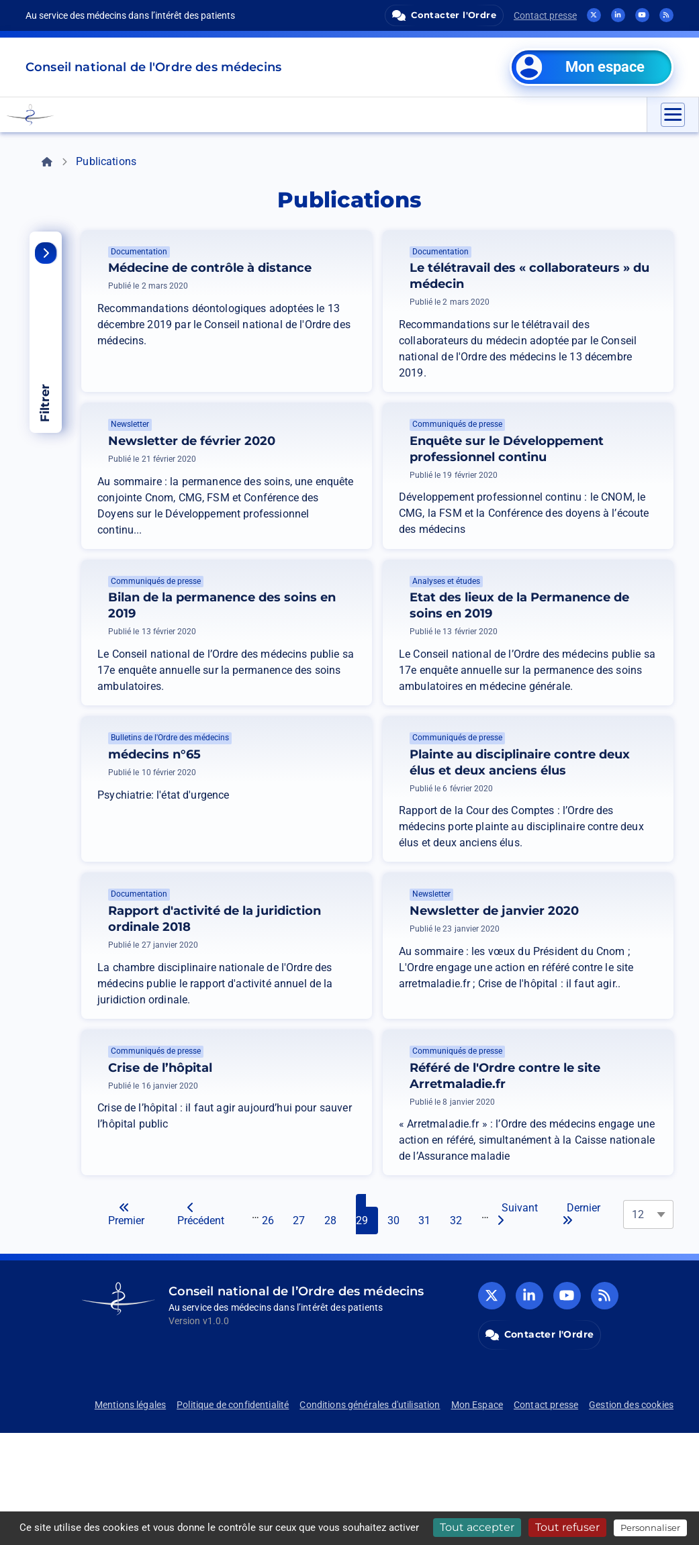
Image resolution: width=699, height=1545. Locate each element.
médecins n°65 (154, 802)
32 (461, 1326)
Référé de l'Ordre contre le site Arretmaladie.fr (566, 1179)
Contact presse (545, 15)
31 (429, 1326)
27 (304, 1326)
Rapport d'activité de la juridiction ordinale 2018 (278, 1007)
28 (335, 1326)
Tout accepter (477, 1527)
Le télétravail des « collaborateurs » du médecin (574, 283)
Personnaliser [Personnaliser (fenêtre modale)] (650, 1527)
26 (273, 1326)
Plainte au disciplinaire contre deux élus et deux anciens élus (574, 826)
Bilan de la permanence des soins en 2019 (264, 645)
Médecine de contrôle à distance (280, 275)
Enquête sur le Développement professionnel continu (582, 473)
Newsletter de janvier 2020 (581, 999)
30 (398, 1326)
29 (367, 1326)
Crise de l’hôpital (264, 1163)
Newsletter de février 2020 (278, 465)
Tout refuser (567, 1527)
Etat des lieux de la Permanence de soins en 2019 (581, 645)
